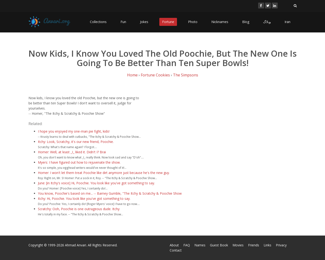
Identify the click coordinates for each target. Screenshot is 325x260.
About (174, 245)
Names (199, 245)
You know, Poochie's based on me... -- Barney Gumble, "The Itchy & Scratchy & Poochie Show (110, 193)
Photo (192, 22)
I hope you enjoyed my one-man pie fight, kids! (73, 131)
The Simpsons (185, 75)
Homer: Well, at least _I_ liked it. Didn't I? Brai (72, 152)
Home (132, 75)
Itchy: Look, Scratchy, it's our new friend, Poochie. (76, 141)
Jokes (144, 22)
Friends (253, 245)
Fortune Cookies (155, 75)
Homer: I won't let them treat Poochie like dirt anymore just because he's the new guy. (104, 172)
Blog (245, 22)
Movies (238, 245)
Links (267, 245)
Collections (98, 22)
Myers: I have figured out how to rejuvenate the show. (79, 162)
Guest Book (219, 245)
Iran (287, 22)
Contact (176, 250)
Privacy (281, 245)
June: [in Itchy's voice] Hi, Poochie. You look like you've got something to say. (96, 183)
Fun (123, 22)
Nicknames (219, 22)
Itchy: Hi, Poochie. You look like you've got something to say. (84, 198)
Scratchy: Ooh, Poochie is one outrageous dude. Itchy (79, 209)
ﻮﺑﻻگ (267, 22)
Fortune (168, 22)
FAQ (186, 245)
